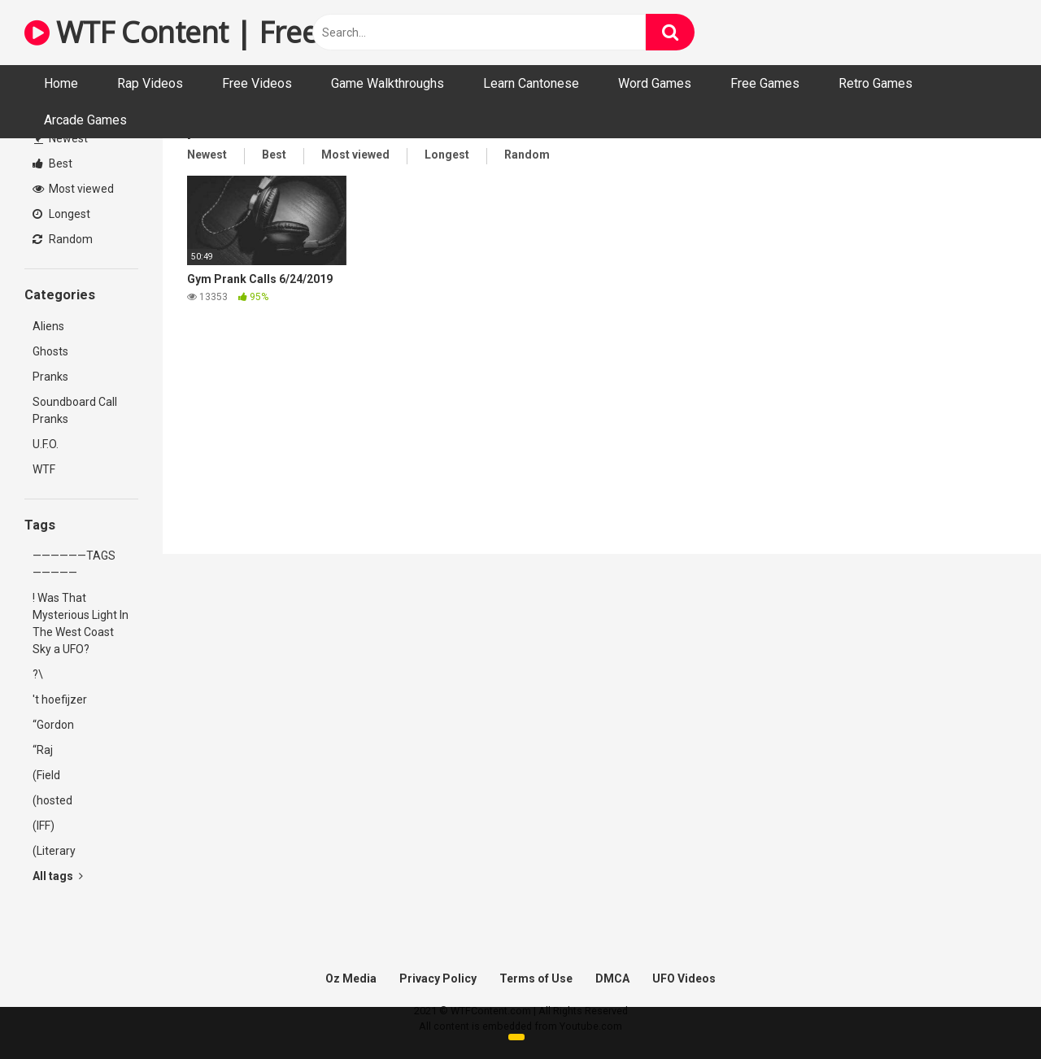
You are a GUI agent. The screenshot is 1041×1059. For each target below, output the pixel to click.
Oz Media (351, 978)
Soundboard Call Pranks (75, 410)
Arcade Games (85, 120)
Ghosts (50, 351)
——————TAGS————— (74, 564)
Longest (61, 213)
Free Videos (257, 83)
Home (61, 83)
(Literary (54, 850)
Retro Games (875, 83)
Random (63, 239)
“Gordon (53, 724)
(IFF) (43, 825)
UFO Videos (684, 978)
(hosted (52, 800)
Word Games (654, 83)
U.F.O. (46, 444)
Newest (61, 138)
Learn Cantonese (531, 83)
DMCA (612, 978)
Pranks (50, 376)
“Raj (43, 749)
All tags (58, 875)
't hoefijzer (60, 699)
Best (52, 163)
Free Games (764, 83)
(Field (46, 775)
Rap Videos (150, 83)
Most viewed (73, 188)
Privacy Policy (438, 978)
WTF (44, 469)
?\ (38, 674)
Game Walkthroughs (387, 83)
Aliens (48, 326)
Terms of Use (536, 978)
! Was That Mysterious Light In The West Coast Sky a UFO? (80, 623)
